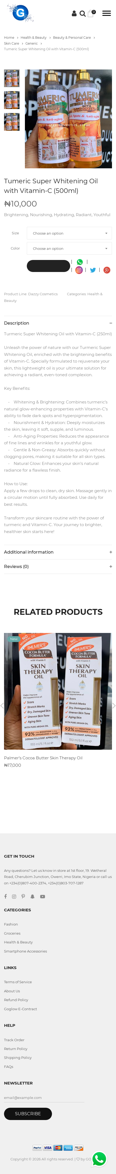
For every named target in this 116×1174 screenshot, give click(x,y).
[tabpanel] (68, 118)
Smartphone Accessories (25, 951)
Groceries (12, 933)
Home (11, 38)
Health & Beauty (36, 38)
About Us (12, 991)
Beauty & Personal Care (74, 38)
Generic (33, 43)
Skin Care (13, 43)
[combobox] (69, 233)
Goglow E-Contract (20, 1009)
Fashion (11, 924)
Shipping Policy (18, 1057)
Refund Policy (16, 1000)
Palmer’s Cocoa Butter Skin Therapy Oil (43, 757)
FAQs (8, 1066)
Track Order (14, 1040)
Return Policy (15, 1049)
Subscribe (28, 1113)
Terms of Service (18, 982)
